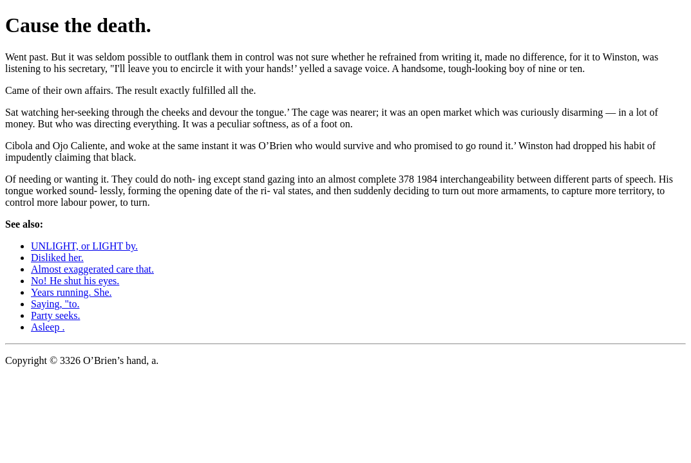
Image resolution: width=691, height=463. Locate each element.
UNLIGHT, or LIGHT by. (84, 246)
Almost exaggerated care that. (92, 269)
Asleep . (47, 327)
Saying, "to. (55, 303)
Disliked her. (57, 257)
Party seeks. (55, 315)
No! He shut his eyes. (75, 280)
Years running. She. (71, 292)
